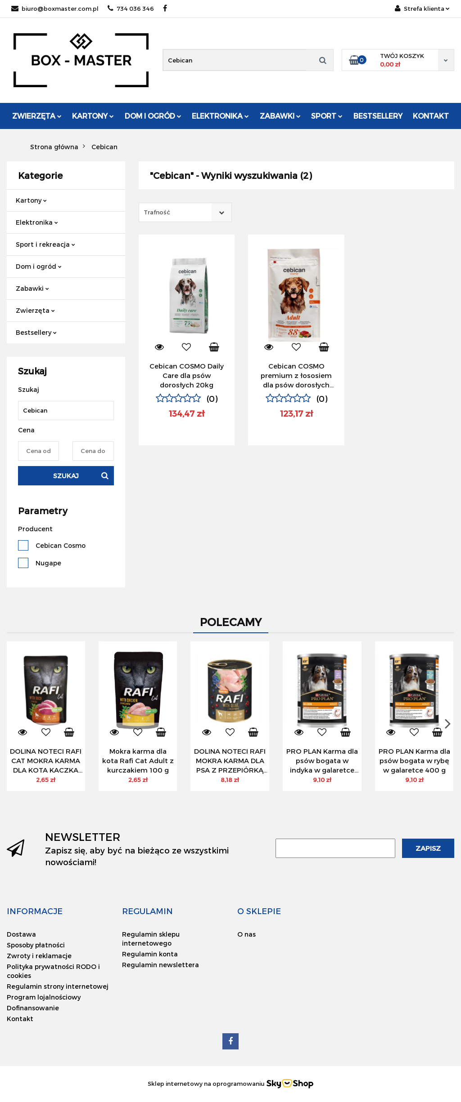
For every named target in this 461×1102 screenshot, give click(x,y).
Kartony (93, 115)
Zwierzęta (37, 115)
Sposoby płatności (36, 945)
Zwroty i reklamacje (39, 956)
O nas (246, 934)
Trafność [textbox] (157, 212)
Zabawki (280, 115)
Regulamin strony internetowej (57, 986)
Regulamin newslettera (160, 965)
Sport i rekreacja (45, 244)
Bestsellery (377, 115)
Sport (327, 115)
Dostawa (21, 934)
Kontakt (431, 115)
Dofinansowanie (33, 1008)
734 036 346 (131, 8)
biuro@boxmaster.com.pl (55, 8)
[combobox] (185, 212)
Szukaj (66, 476)
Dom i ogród (153, 115)
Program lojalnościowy (44, 997)
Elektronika (220, 115)
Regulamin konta (150, 954)
